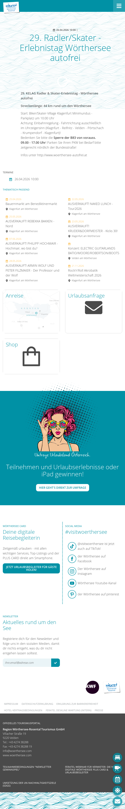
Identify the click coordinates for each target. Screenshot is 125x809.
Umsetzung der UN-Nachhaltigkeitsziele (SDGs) (29, 784)
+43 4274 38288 (18, 742)
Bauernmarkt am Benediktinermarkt (31, 204)
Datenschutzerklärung (37, 703)
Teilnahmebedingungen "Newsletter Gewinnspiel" (27, 768)
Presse (99, 710)
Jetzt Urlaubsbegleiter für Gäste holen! (31, 568)
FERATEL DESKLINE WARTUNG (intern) (68, 710)
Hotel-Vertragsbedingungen (23, 710)
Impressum (11, 703)
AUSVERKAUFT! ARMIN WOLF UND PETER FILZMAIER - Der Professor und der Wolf (32, 270)
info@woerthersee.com (17, 751)
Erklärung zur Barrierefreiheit (77, 703)
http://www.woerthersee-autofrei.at (62, 155)
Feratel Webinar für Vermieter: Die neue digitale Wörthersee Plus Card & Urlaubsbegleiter (91, 769)
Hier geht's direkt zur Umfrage (62, 488)
